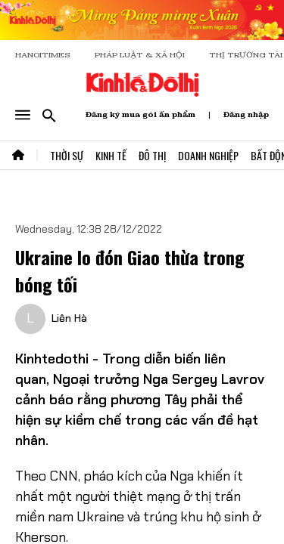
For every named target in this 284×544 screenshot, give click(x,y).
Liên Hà (69, 318)
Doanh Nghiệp (208, 155)
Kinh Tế (110, 155)
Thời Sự (66, 155)
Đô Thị (152, 155)
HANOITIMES (42, 55)
